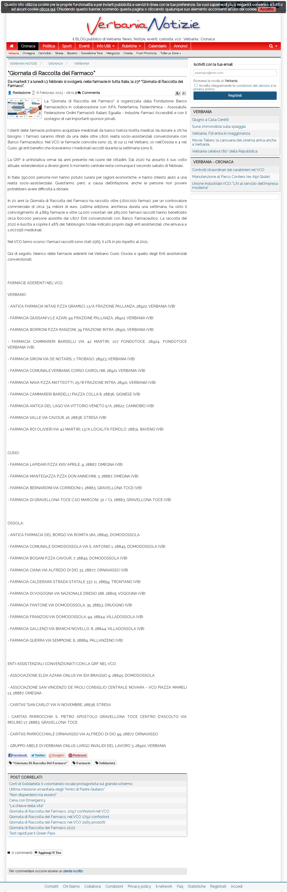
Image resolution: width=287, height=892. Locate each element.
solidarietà (106, 763)
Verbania (13, 53)
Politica (49, 46)
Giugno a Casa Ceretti (210, 119)
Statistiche (197, 886)
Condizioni (114, 886)
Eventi (84, 46)
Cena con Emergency (27, 800)
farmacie (82, 763)
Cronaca (28, 46)
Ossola (128, 53)
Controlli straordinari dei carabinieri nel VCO (228, 170)
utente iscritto (73, 871)
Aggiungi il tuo (49, 852)
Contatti (51, 886)
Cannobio (44, 53)
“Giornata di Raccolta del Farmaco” (39, 763)
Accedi (236, 886)
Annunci (180, 46)
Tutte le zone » (170, 53)
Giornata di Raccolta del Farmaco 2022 (42, 828)
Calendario (157, 46)
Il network (164, 886)
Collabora (92, 886)
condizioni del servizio (253, 85)
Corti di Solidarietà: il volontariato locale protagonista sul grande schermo (71, 784)
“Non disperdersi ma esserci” (33, 795)
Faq (180, 886)
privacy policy (204, 89)
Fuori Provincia (146, 53)
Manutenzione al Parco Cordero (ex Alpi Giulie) (231, 177)
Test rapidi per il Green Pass (32, 833)
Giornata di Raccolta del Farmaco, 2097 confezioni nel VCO (59, 811)
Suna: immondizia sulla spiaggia (219, 126)
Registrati (218, 886)
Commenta (89, 93)
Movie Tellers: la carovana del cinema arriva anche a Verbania (234, 142)
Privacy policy (139, 886)
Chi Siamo (71, 886)
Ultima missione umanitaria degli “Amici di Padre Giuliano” (57, 789)
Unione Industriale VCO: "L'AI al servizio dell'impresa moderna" (235, 185)
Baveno (72, 53)
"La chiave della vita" (26, 806)
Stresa (59, 53)
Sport (67, 46)
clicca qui (47, 9)
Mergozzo (113, 53)
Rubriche (129, 46)
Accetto (267, 9)
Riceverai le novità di (215, 80)
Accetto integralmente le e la (234, 87)
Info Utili (103, 46)
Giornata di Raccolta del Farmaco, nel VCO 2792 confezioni (59, 817)
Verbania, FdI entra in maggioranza (221, 133)
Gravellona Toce (92, 53)
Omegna (29, 53)
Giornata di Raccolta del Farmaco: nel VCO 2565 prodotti (57, 822)
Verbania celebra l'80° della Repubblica (224, 151)
